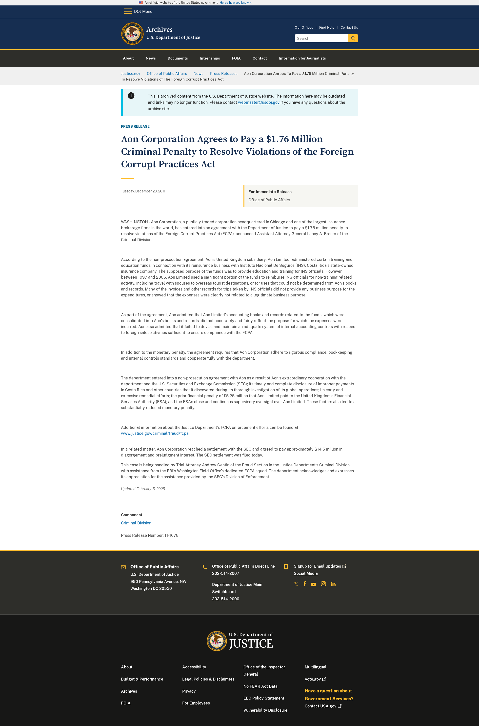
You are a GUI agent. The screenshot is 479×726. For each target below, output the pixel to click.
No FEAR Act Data (260, 686)
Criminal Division (136, 523)
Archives (129, 691)
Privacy (189, 691)
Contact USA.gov (324, 706)
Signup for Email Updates (320, 566)
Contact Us (349, 27)
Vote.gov (316, 679)
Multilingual (315, 667)
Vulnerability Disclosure (265, 710)
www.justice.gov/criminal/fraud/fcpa (155, 433)
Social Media (306, 573)
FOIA (126, 703)
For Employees (196, 703)
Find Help (327, 27)
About (126, 667)
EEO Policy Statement (263, 698)
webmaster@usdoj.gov (258, 102)
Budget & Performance (142, 679)
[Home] (161, 43)
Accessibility (194, 667)
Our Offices (304, 27)
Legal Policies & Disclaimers (208, 679)
